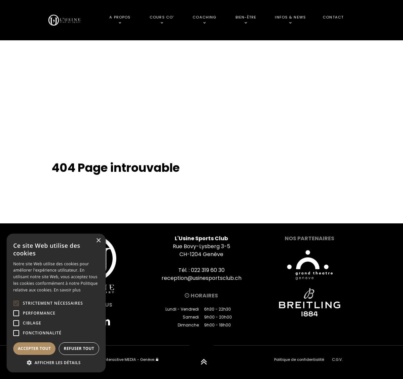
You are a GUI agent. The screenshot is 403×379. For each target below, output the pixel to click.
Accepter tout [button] (34, 348)
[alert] (56, 303)
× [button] (98, 240)
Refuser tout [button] (79, 348)
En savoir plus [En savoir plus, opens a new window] (67, 290)
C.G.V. (337, 359)
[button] (56, 362)
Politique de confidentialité (299, 359)
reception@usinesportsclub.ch (201, 278)
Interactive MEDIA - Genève (129, 359)
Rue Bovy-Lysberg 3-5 (201, 246)
